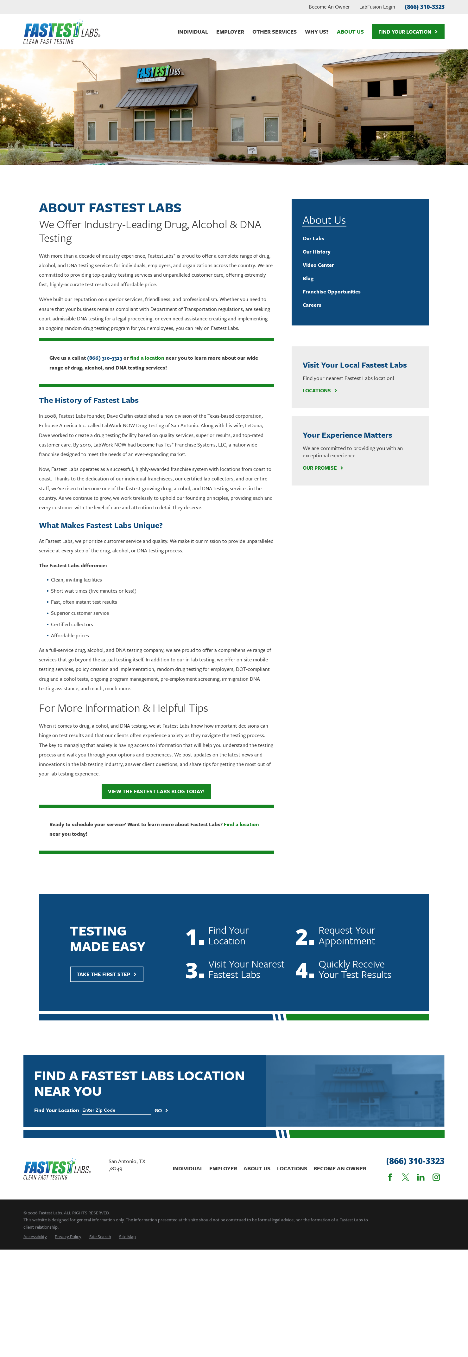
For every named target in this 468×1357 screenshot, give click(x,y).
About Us (256, 1168)
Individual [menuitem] (193, 31)
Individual (188, 1168)
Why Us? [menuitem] (317, 31)
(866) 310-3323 (425, 6)
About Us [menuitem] (350, 31)
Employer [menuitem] (230, 31)
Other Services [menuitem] (274, 31)
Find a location (241, 824)
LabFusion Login (377, 6)
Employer (223, 1168)
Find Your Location (408, 31)
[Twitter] (405, 1177)
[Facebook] (390, 1177)
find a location (147, 358)
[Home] (61, 31)
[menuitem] (360, 238)
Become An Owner (329, 6)
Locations (320, 390)
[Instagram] (436, 1177)
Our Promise (323, 468)
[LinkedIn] (421, 1177)
